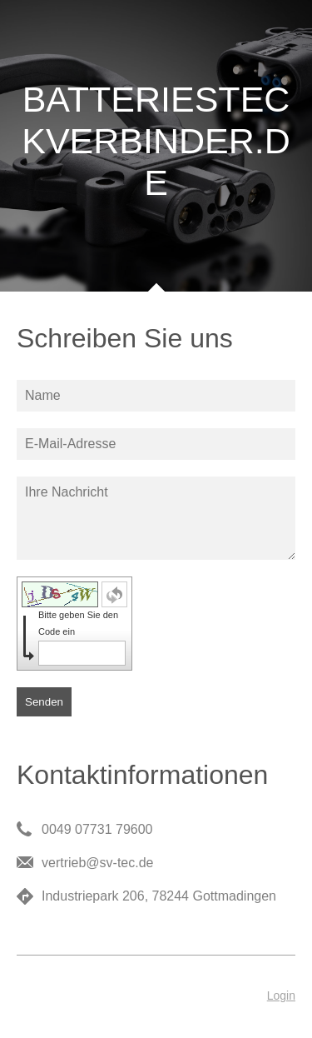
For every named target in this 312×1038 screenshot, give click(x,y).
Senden (44, 702)
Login (281, 995)
